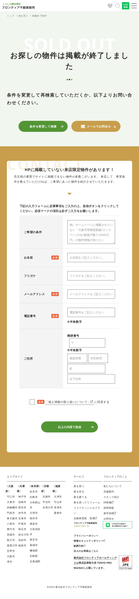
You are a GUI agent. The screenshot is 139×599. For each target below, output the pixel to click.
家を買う (79, 488)
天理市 (34, 515)
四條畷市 (12, 510)
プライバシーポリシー (86, 538)
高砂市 (22, 542)
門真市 (11, 515)
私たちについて (113, 488)
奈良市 (34, 494)
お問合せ (109, 521)
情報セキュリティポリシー (89, 543)
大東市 (11, 504)
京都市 (46, 499)
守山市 (58, 504)
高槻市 (11, 537)
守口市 (11, 499)
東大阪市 (12, 520)
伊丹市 (22, 515)
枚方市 (11, 542)
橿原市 (34, 526)
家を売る (79, 494)
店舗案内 (109, 494)
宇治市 (46, 504)
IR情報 (108, 505)
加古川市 (23, 537)
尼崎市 (22, 504)
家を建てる (80, 499)
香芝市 (34, 542)
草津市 (58, 510)
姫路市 (22, 548)
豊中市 (11, 531)
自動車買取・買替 (85, 520)
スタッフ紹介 (111, 499)
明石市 (22, 531)
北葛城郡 (35, 564)
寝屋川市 (12, 548)
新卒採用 (110, 515)
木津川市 (48, 510)
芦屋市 (22, 526)
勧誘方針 (79, 548)
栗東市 (58, 515)
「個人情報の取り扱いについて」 (69, 402)
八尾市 (11, 526)
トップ (10, 15)
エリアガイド (15, 479)
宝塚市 (22, 520)
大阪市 (11, 558)
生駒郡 (34, 558)
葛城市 (34, 547)
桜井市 (34, 520)
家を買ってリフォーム (87, 505)
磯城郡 (34, 553)
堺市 (9, 564)
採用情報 (109, 510)
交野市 (11, 553)
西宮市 (22, 510)
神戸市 (22, 499)
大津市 (58, 499)
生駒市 (34, 499)
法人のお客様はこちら (86, 553)
